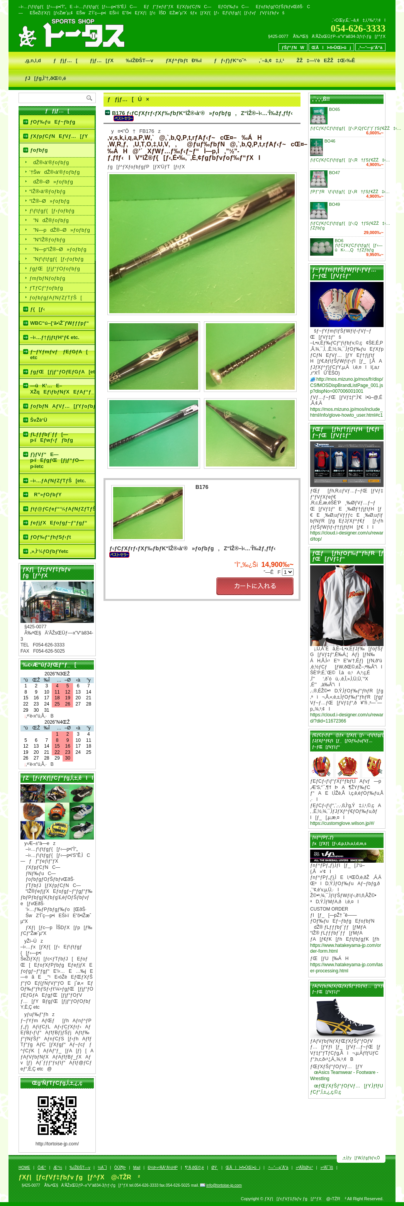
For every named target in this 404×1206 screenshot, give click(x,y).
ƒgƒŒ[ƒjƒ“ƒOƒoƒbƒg (54, 268)
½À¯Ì (102, 1167)
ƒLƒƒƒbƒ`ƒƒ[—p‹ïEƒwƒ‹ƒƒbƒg (51, 437)
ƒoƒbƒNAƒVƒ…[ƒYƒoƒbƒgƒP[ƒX (62, 406)
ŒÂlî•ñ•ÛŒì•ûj (331, 47)
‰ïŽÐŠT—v (139, 60)
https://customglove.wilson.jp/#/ (342, 823)
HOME (24, 1167)
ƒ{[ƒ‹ (37, 309)
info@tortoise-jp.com (224, 1185)
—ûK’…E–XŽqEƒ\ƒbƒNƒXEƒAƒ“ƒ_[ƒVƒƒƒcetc (62, 389)
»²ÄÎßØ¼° (304, 1167)
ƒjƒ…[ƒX (102, 60)
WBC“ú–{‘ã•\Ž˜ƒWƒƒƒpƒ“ (59, 323)
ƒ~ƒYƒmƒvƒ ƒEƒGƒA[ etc (59, 355)
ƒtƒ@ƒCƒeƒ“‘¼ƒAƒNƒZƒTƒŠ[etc (62, 509)
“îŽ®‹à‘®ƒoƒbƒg (47, 191)
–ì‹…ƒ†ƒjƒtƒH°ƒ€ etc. (54, 337)
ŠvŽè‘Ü (38, 420)
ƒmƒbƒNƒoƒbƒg (47, 278)
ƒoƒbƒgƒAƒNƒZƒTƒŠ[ (55, 297)
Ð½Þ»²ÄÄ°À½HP (162, 1167)
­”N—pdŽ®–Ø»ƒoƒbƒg (59, 230)
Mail (136, 1167)
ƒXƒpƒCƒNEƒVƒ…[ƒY (59, 136)
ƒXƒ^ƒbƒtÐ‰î (184, 60)
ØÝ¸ (214, 1167)
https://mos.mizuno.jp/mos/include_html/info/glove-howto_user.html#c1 (346, 412)
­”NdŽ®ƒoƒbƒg (49, 220)
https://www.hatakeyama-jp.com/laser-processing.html (346, 968)
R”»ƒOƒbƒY (46, 494)
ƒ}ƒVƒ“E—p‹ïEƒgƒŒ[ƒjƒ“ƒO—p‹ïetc (57, 460)
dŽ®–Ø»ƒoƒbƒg (51, 182)
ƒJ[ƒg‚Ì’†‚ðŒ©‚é (45, 78)
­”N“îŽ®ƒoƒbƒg (47, 240)
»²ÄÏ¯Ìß (327, 1167)
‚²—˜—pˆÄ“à (370, 47)
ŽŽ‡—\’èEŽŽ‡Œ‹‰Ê (326, 60)
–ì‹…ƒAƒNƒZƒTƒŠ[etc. (58, 480)
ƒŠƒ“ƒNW (293, 47)
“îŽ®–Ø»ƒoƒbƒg (49, 201)
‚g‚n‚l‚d (33, 60)
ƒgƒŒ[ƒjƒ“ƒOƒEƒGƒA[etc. (62, 372)
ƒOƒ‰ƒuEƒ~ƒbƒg (52, 122)
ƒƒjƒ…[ (65, 60)
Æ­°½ (57, 1167)
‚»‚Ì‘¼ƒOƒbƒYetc (49, 551)
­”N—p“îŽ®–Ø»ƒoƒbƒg (57, 249)
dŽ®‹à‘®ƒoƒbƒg (49, 162)
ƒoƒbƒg (39, 150)
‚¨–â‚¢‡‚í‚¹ (271, 60)
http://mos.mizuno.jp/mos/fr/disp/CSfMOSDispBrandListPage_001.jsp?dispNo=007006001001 (346, 385)
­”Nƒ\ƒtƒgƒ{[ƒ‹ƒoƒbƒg (56, 259)
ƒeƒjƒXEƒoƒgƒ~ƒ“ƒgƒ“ (58, 523)
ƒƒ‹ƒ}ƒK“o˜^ (230, 60)
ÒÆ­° (41, 1167)
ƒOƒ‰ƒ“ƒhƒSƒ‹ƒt (50, 537)
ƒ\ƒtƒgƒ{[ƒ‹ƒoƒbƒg (51, 211)
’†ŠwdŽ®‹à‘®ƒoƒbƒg (54, 172)
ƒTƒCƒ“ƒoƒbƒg (46, 288)
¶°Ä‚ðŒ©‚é (194, 1167)
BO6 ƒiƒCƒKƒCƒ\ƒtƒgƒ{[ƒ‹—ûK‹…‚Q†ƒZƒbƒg (358, 245)
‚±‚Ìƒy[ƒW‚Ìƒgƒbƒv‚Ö (361, 1158)
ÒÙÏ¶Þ (120, 1167)
